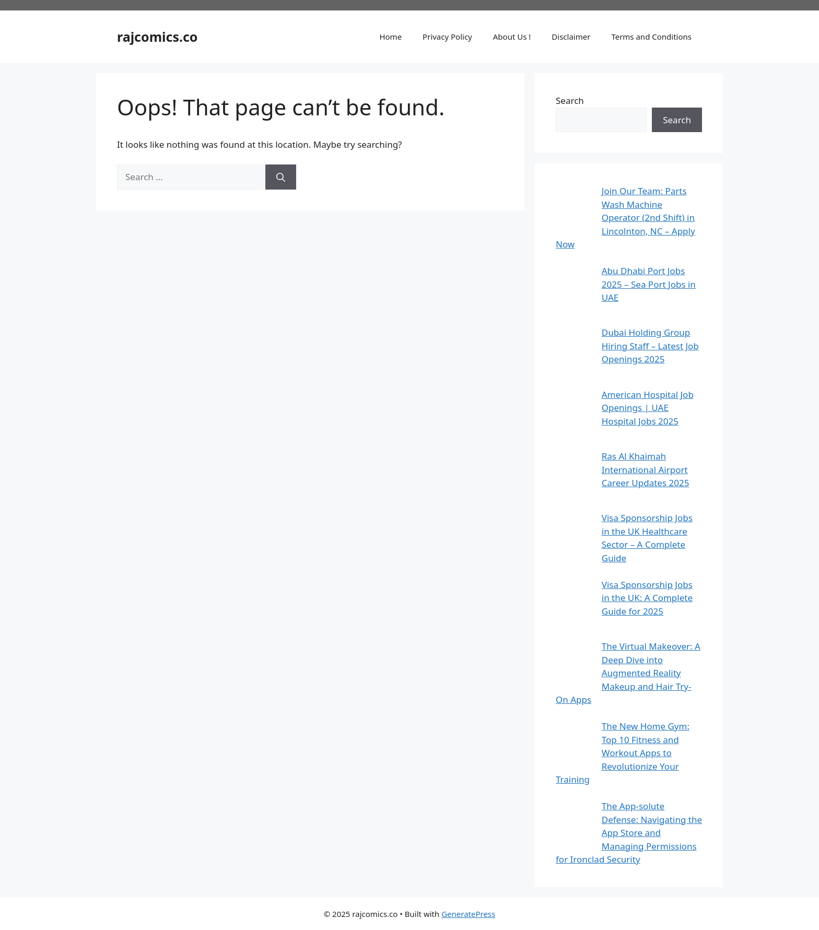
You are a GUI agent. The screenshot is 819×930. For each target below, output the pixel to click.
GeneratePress (468, 914)
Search (570, 101)
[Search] (280, 177)
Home (390, 36)
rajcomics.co (157, 36)
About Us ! (512, 36)
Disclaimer (571, 36)
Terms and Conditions (651, 36)
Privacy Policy (447, 36)
